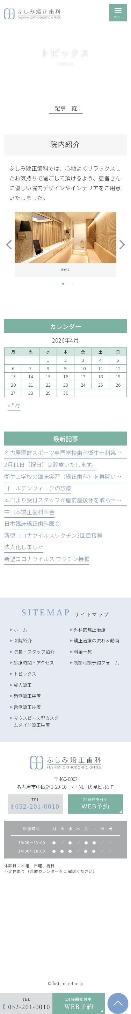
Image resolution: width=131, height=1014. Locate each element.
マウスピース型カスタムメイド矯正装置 (36, 721)
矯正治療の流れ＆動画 (96, 640)
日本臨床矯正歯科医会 (32, 523)
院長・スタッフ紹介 (34, 651)
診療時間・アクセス (34, 662)
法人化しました (23, 547)
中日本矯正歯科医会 (29, 512)
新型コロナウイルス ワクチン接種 (46, 558)
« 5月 (14, 405)
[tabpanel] (65, 244)
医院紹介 (23, 640)
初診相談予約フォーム (96, 662)
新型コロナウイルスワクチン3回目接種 (53, 535)
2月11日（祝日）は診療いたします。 (50, 464)
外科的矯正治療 (89, 629)
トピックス (25, 673)
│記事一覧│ (65, 108)
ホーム (20, 629)
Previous (9, 244)
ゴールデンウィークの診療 (37, 488)
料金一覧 (83, 651)
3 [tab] (68, 284)
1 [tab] (58, 284)
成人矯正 (23, 685)
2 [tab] (63, 284)
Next (122, 244)
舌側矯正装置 (27, 707)
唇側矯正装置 (27, 695)
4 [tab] (73, 284)
